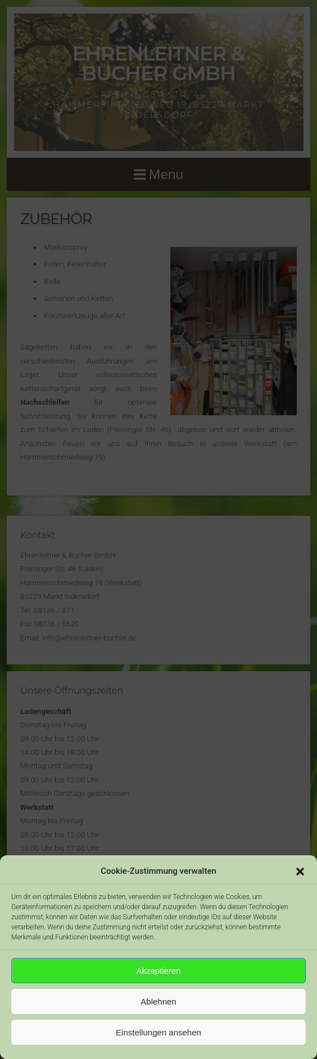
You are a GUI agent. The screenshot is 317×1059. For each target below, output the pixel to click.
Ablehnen (158, 1001)
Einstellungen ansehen (158, 1032)
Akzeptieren (158, 970)
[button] (300, 871)
